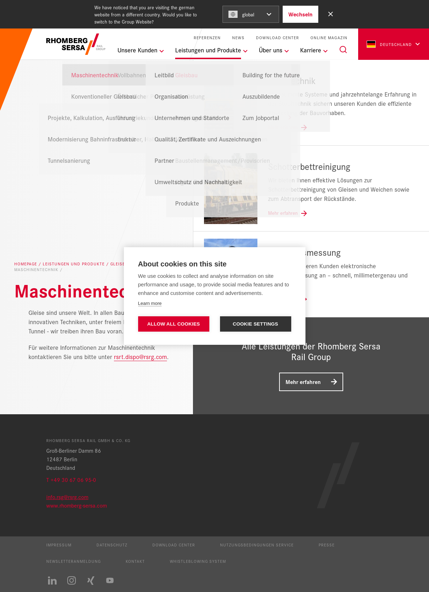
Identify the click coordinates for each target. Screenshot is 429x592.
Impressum (59, 544)
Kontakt (135, 561)
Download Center (277, 37)
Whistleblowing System (198, 561)
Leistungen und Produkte (74, 264)
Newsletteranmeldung (73, 561)
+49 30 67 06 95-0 (73, 480)
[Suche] (343, 49)
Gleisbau (121, 264)
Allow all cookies (173, 324)
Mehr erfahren (303, 382)
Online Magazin (328, 37)
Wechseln (300, 14)
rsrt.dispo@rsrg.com (140, 356)
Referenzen (207, 37)
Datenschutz (111, 544)
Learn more (150, 303)
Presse (327, 544)
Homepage (26, 264)
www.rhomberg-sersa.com (76, 505)
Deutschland (389, 44)
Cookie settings (255, 324)
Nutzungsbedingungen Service (257, 544)
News (238, 37)
